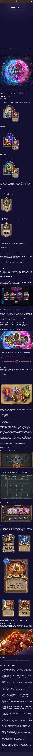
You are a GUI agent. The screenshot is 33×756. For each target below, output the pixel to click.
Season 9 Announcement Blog (22, 61)
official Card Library (21, 233)
